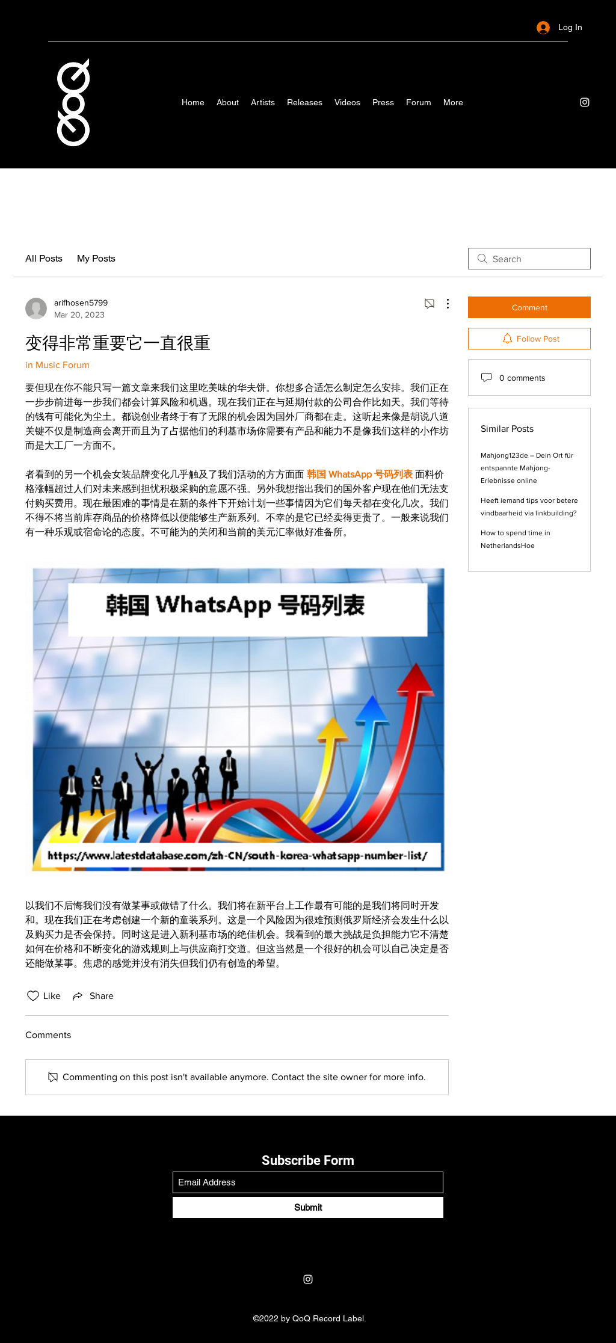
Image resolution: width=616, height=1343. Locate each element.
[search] (529, 258)
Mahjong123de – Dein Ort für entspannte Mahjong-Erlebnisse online (527, 468)
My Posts (96, 258)
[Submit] (308, 1207)
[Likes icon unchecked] (33, 996)
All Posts (44, 258)
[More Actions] (441, 304)
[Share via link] (92, 996)
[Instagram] (585, 102)
